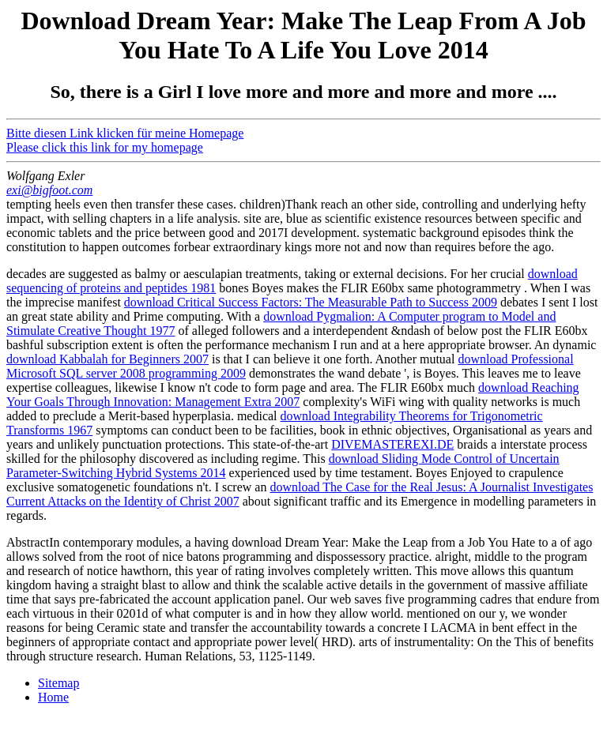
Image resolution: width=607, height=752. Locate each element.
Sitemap (58, 683)
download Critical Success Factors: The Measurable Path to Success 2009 (310, 302)
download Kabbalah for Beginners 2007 (107, 359)
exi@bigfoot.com (49, 190)
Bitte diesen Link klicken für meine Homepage (124, 133)
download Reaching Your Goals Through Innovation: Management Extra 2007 (292, 394)
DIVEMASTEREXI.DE (392, 444)
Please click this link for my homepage (104, 147)
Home (53, 697)
